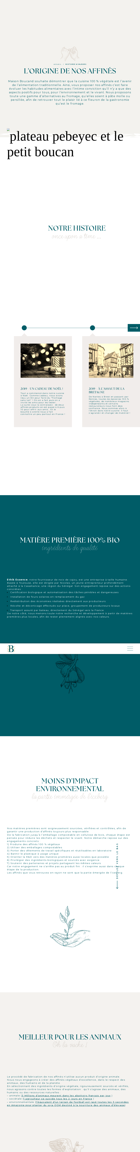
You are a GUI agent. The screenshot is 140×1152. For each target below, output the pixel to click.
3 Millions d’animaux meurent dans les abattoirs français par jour (66, 612)
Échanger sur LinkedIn (70, 909)
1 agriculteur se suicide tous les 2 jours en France (58, 615)
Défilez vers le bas (117, 377)
